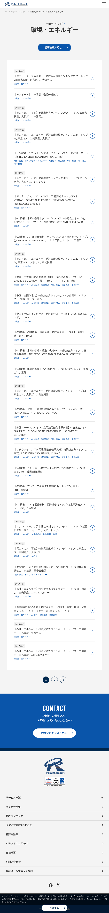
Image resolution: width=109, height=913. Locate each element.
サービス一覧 (54, 797)
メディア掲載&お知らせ (19, 825)
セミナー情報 (13, 806)
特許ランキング (54, 23)
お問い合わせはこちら (54, 733)
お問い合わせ (13, 861)
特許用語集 (12, 834)
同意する (54, 907)
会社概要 (11, 852)
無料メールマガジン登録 (19, 871)
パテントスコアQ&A (17, 843)
